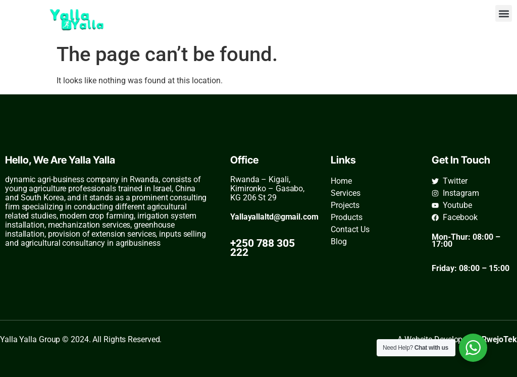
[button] (503, 13)
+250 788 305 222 (262, 247)
